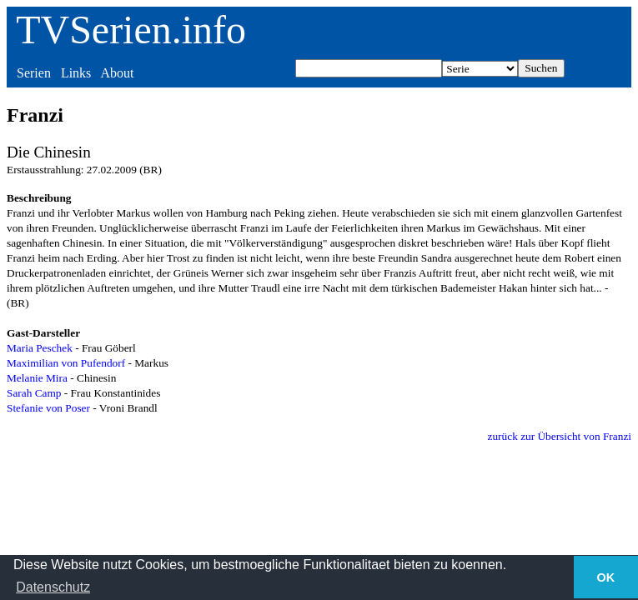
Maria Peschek (40, 348)
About (116, 73)
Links (76, 73)
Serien (34, 73)
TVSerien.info (131, 30)
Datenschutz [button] (53, 587)
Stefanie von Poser (48, 408)
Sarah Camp (34, 393)
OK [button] (606, 577)
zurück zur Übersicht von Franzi (559, 436)
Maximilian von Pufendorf (66, 363)
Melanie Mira (37, 378)
